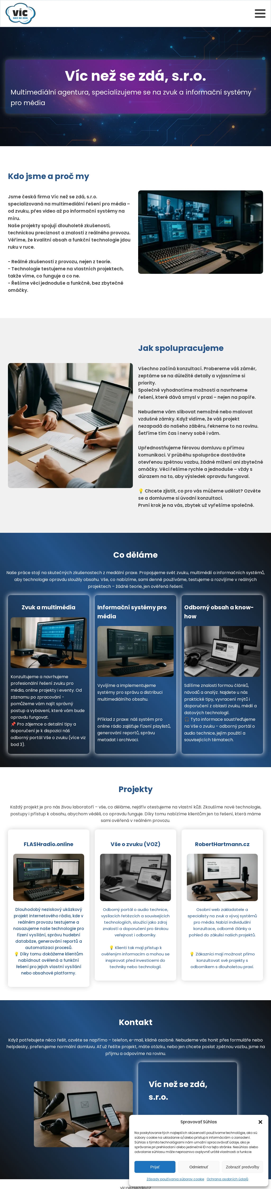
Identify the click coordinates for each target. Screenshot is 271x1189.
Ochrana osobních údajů (227, 1179)
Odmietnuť (198, 1167)
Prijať (155, 1167)
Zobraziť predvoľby (242, 1167)
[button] (260, 1122)
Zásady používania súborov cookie (175, 1179)
